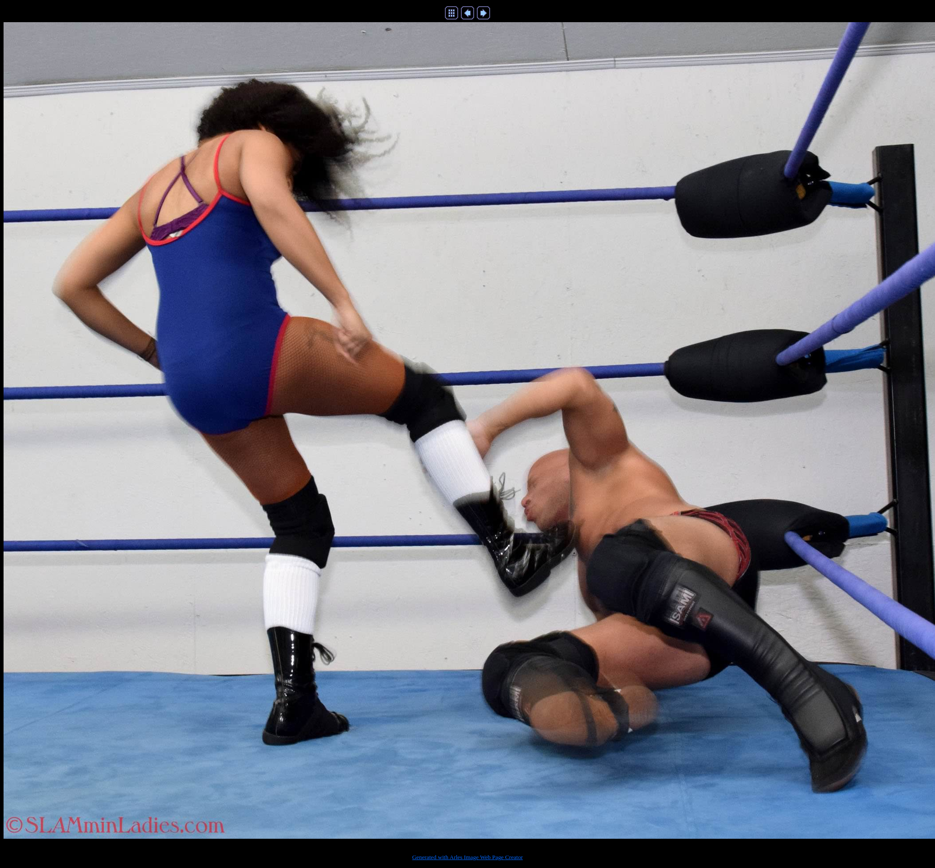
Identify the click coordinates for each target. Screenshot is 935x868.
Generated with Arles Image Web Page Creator (467, 857)
